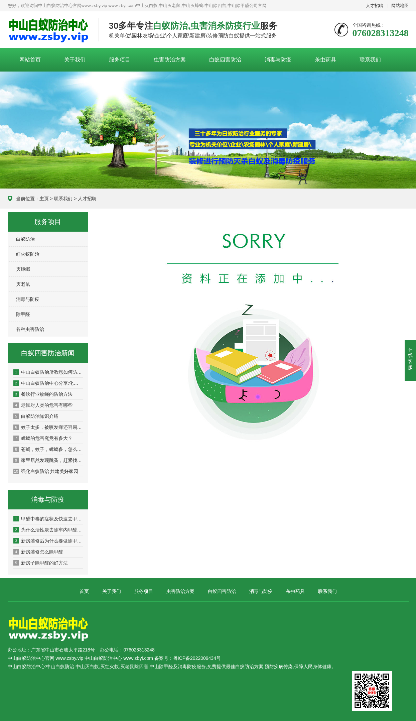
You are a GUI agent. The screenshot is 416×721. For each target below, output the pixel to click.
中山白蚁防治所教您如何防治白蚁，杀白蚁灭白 (48, 372)
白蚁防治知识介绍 (35, 416)
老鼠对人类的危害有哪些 (43, 405)
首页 (84, 591)
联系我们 (370, 60)
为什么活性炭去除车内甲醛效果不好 (48, 529)
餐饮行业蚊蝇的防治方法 (43, 394)
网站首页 (30, 60)
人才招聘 (374, 5)
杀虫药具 (325, 60)
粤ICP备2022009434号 (197, 658)
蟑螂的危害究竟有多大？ (43, 438)
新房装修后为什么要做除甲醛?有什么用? (48, 541)
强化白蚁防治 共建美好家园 (46, 471)
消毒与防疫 (278, 60)
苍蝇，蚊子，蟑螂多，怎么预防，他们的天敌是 (48, 449)
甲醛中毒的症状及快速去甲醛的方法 (48, 518)
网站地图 (400, 5)
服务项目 (119, 60)
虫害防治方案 (170, 60)
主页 (44, 198)
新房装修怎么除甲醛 (38, 552)
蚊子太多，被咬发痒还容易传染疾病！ (48, 427)
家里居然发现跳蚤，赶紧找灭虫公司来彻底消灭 (48, 460)
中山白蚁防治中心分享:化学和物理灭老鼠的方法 (48, 383)
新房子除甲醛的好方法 (40, 563)
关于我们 (75, 60)
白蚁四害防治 (225, 60)
